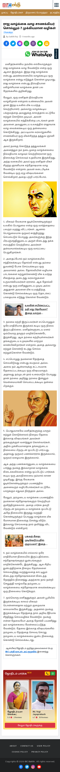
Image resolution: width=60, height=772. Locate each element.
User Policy (43, 746)
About (13, 746)
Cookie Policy (20, 752)
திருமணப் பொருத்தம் (37, 12)
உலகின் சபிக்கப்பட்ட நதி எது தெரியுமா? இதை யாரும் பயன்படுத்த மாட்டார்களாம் (37, 309)
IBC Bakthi (29, 761)
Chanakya (8, 32)
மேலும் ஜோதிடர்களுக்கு (30, 725)
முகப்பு (4, 12)
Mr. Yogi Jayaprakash (39, 713)
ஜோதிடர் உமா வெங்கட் (14, 713)
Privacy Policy (40, 752)
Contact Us (26, 746)
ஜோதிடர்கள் (16, 12)
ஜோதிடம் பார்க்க (18, 673)
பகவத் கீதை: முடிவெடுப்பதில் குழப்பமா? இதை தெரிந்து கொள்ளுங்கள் (39, 540)
